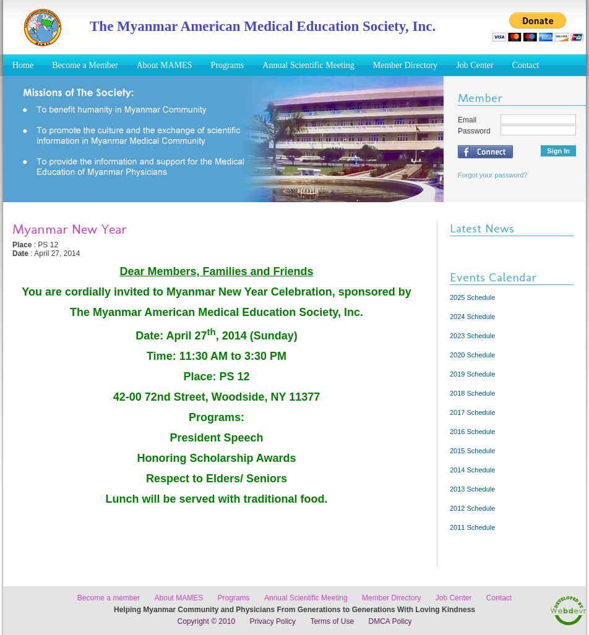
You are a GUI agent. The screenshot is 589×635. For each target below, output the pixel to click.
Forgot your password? (493, 175)
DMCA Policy (389, 621)
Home (22, 65)
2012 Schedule (472, 508)
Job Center (474, 65)
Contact (526, 65)
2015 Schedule (472, 450)
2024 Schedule (472, 316)
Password (474, 131)
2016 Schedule (472, 431)
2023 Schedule (472, 335)
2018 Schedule (472, 393)
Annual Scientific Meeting (308, 65)
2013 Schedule (472, 489)
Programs (227, 65)
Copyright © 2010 (207, 621)
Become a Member (85, 65)
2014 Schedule (472, 470)
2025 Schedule (472, 297)
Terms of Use (332, 621)
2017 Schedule (472, 412)
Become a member (108, 598)
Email (467, 120)
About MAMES (164, 65)
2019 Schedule (472, 374)
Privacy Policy (272, 621)
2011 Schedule (472, 527)
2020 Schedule (472, 355)
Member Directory (405, 65)
